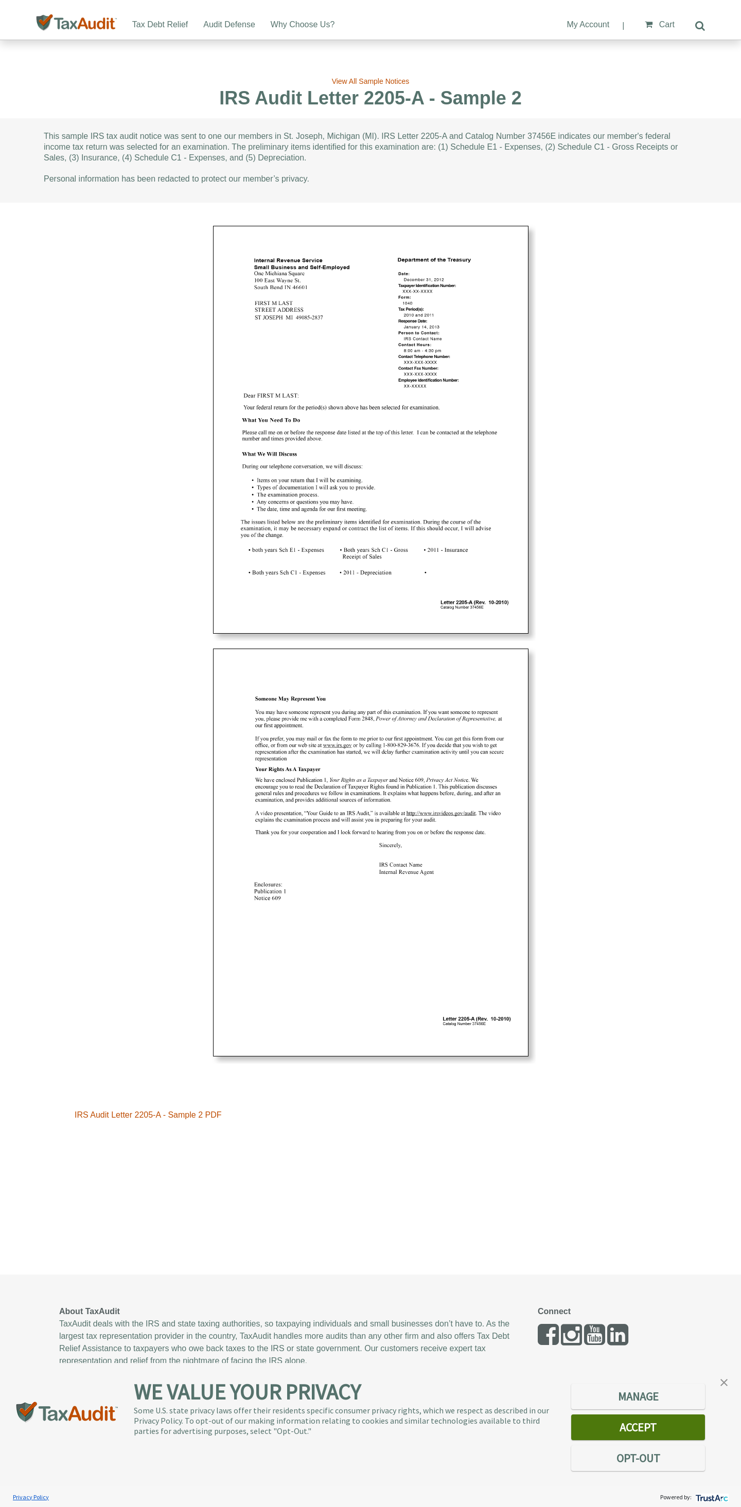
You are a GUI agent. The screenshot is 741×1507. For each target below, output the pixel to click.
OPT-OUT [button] (638, 1458)
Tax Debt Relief (160, 24)
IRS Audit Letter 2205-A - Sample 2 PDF (148, 1114)
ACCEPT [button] (638, 1427)
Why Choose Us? (303, 24)
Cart (660, 24)
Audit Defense (229, 24)
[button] (724, 1381)
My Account (588, 24)
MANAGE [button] (638, 1396)
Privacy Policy (31, 1497)
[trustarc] (711, 1496)
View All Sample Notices (371, 81)
